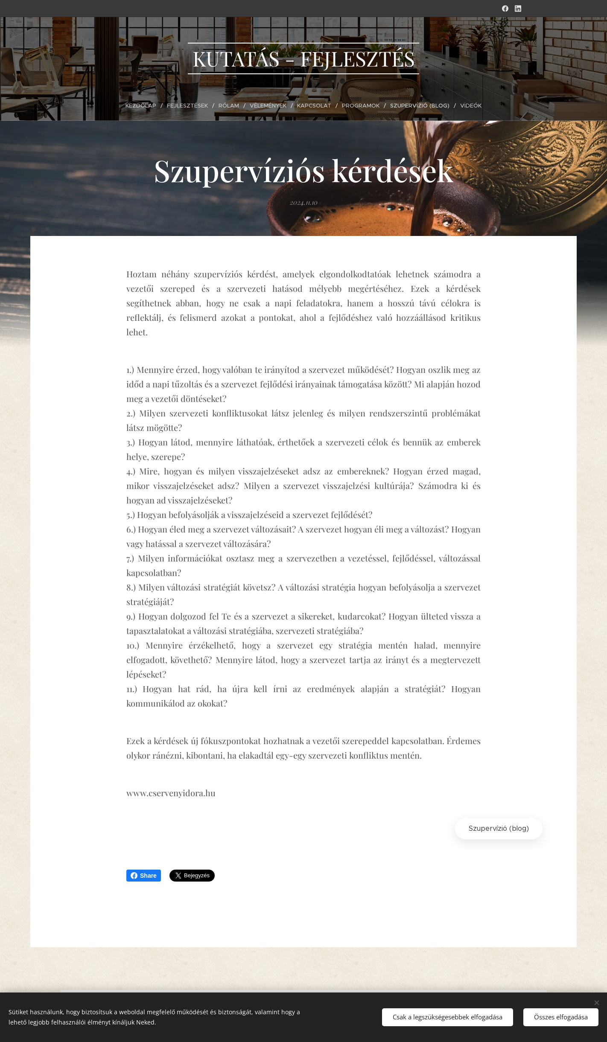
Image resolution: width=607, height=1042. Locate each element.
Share (144, 875)
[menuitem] (146, 105)
